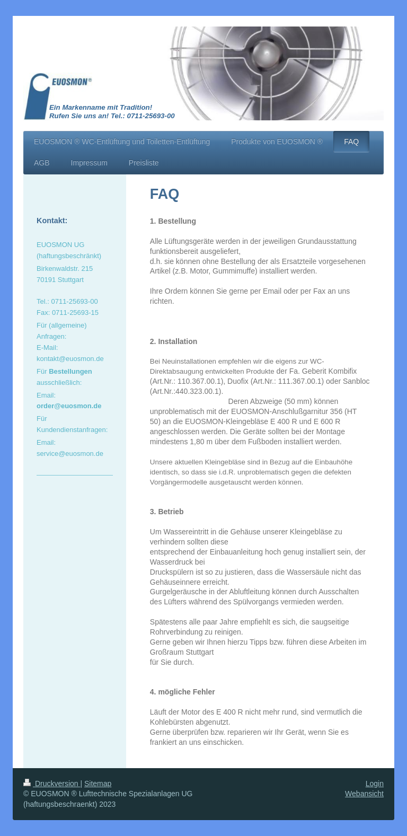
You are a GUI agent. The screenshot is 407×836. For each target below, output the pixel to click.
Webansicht (364, 793)
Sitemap (97, 783)
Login (375, 783)
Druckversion (51, 783)
